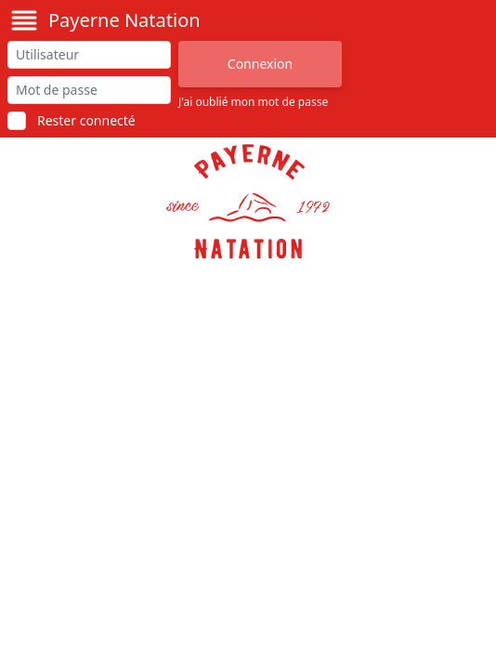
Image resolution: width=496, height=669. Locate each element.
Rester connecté (86, 120)
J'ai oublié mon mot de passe (253, 102)
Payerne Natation (124, 20)
